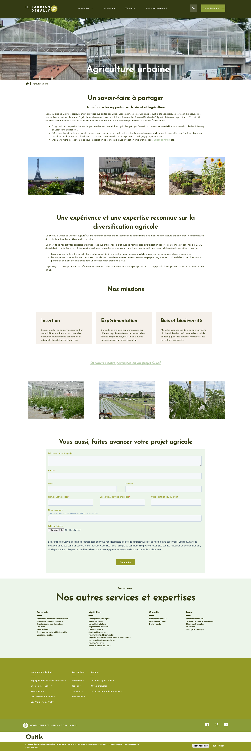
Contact (94, 672)
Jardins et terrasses (97, 632)
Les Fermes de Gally (42, 696)
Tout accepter (200, 746)
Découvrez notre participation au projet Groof (125, 363)
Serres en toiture (162, 139)
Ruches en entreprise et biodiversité (51, 632)
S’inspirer (130, 8)
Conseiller (154, 612)
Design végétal (155, 624)
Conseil (76, 685)
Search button (193, 8)
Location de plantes (45, 635)
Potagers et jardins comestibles (101, 640)
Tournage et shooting (194, 629)
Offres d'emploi (98, 685)
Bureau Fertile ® (95, 621)
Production (77, 696)
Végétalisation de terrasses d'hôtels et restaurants (109, 637)
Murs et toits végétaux (97, 624)
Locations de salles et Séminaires (199, 621)
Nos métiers (78, 672)
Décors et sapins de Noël (99, 645)
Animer (189, 612)
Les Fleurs (41, 626)
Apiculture (190, 626)
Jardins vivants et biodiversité (101, 635)
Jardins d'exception (96, 643)
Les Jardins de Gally (42, 672)
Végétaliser (84, 8)
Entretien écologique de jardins (49, 624)
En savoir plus (32, 748)
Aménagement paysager (98, 618)
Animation (77, 680)
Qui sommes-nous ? (156, 8)
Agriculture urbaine (157, 621)
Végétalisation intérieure (98, 626)
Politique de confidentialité (105, 691)
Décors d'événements (194, 624)
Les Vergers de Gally (42, 702)
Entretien (76, 691)
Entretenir (107, 8)
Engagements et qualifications (47, 680)
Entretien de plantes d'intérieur (49, 621)
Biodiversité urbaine (157, 618)
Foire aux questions (101, 680)
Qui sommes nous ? (41, 685)
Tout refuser (217, 746)
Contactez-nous (211, 8)
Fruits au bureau (43, 629)
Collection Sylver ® (96, 629)
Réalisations (38, 691)
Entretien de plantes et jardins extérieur (52, 618)
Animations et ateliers (194, 618)
